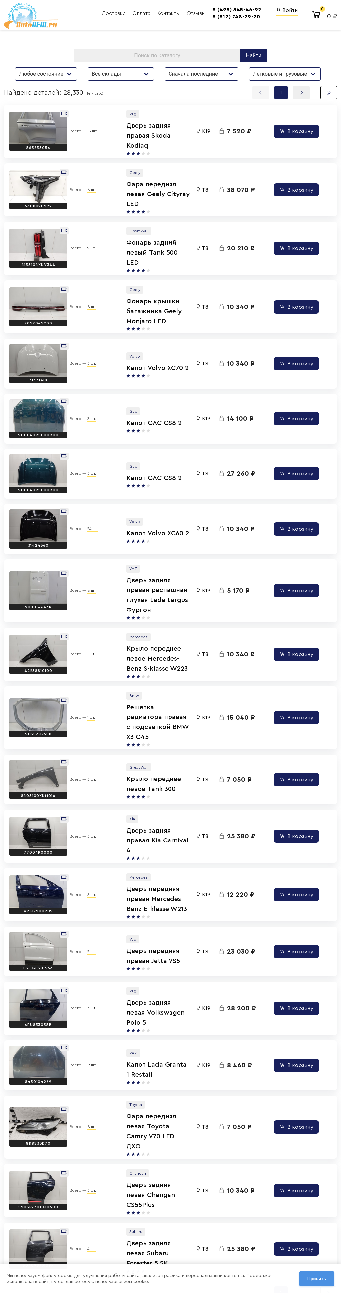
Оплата (103, 15)
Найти (253, 59)
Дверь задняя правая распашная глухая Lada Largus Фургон (132, 544)
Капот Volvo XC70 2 (125, 337)
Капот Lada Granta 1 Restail (138, 952)
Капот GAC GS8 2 (122, 388)
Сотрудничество (76, 1259)
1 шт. (86, 594)
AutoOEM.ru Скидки (208, 1251)
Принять (316, 1279)
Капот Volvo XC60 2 (125, 489)
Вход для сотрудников (266, 1196)
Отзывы (157, 15)
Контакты (130, 15)
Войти (287, 12)
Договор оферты (77, 1251)
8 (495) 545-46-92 (197, 11)
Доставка (75, 15)
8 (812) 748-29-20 (197, 18)
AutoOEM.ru (211, 1209)
